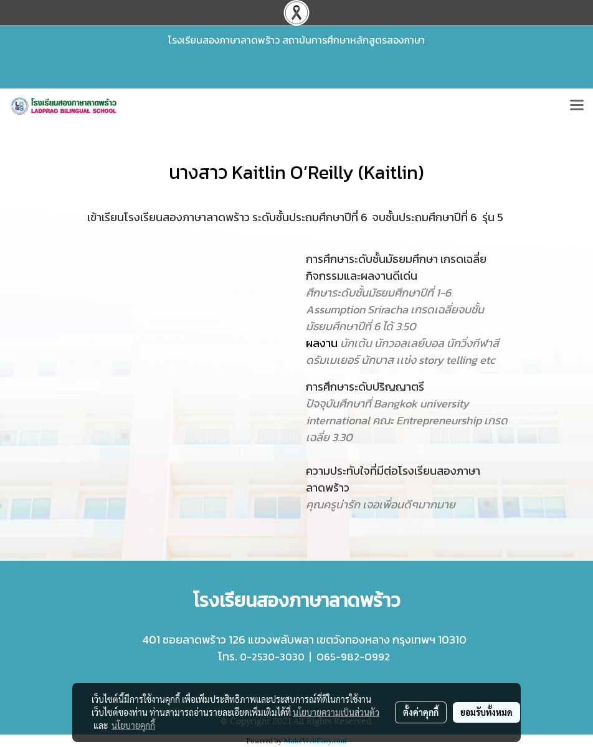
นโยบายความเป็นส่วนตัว (336, 712)
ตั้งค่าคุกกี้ (421, 712)
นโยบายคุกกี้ (133, 725)
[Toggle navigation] (577, 106)
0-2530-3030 (272, 656)
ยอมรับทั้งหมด (486, 712)
